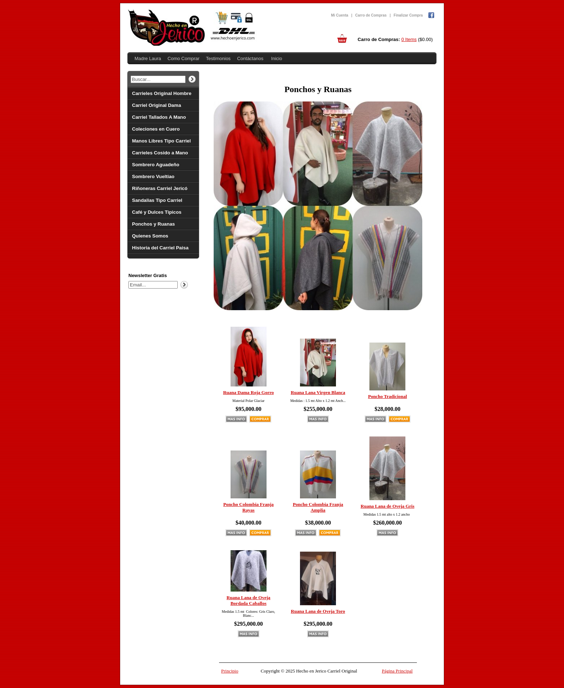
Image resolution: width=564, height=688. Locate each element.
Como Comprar (184, 58)
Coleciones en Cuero (156, 129)
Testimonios (218, 58)
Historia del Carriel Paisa (160, 247)
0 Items (409, 39)
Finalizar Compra (408, 15)
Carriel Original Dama (156, 105)
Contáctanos (250, 58)
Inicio (276, 58)
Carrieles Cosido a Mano (160, 152)
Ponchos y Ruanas (153, 224)
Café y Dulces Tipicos (157, 212)
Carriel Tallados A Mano (159, 117)
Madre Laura (148, 58)
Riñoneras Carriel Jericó (159, 188)
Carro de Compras (371, 15)
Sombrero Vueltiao (153, 176)
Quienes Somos (150, 236)
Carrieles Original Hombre (161, 93)
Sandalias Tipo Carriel (157, 200)
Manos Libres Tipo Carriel (161, 141)
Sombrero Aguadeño (155, 164)
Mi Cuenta (339, 15)
